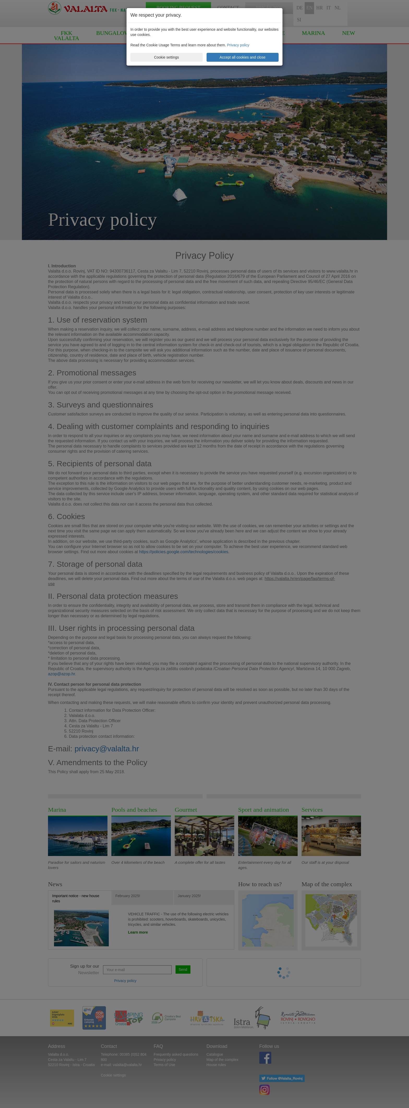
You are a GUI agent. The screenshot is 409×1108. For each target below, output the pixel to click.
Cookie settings (166, 57)
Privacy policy (238, 45)
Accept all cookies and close (243, 57)
